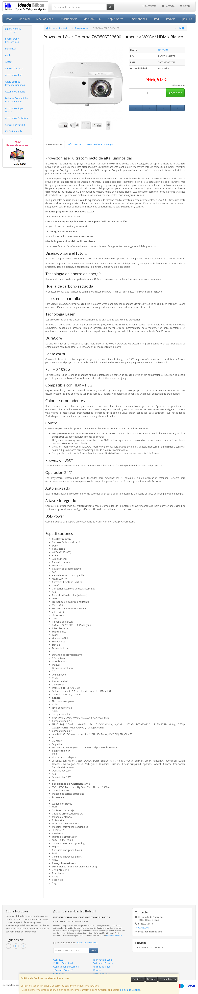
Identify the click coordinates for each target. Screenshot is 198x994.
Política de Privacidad (114, 935)
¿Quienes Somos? (63, 970)
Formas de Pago (102, 966)
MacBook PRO (92, 19)
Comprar (175, 93)
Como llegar (59, 973)
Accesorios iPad (13, 75)
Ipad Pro (186, 19)
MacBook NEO (45, 19)
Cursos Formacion (15, 124)
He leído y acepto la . (77, 942)
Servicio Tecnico (14, 68)
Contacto (168, 5)
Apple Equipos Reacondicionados (15, 83)
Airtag (8, 61)
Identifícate (148, 5)
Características (54, 144)
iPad (156, 19)
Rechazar (151, 979)
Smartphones (138, 19)
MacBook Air (69, 19)
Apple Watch (115, 19)
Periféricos (11, 48)
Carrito (186, 5)
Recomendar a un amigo (99, 144)
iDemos (97, 970)
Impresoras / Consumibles (12, 40)
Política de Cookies (130, 989)
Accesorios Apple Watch (14, 110)
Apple (8, 55)
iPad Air (170, 19)
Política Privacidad (63, 963)
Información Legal (102, 959)
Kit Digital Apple (13, 131)
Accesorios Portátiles (16, 118)
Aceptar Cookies (168, 979)
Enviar (93, 950)
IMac (9, 19)
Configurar (138, 979)
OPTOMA (163, 50)
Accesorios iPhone (15, 91)
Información (74, 144)
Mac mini (24, 19)
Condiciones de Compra (66, 966)
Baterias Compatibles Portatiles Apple (16, 100)
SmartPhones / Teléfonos (13, 30)
